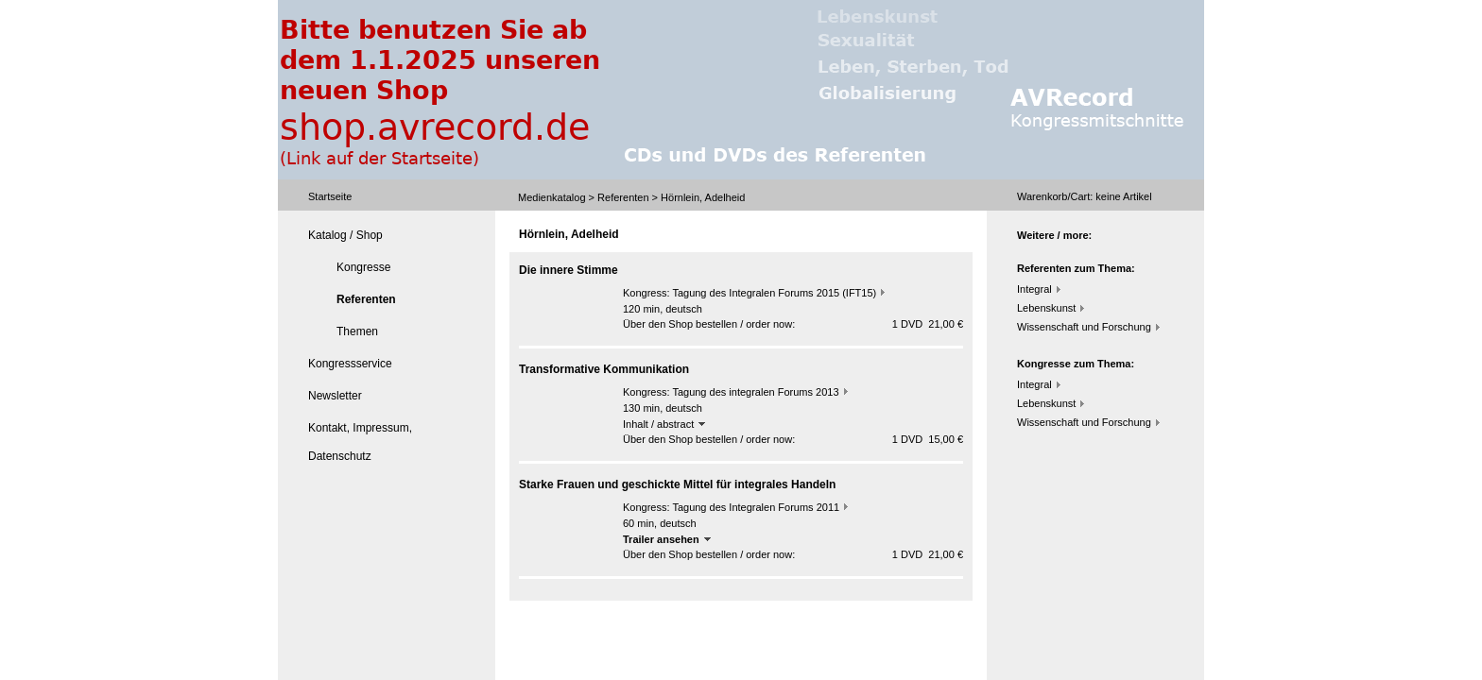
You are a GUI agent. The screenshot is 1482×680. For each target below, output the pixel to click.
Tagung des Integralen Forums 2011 (755, 507)
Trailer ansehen (667, 539)
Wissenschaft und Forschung (1084, 326)
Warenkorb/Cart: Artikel (1084, 196)
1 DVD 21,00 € (927, 324)
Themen (357, 331)
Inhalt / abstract (664, 424)
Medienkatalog (552, 197)
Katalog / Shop (345, 235)
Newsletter (335, 395)
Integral (1034, 289)
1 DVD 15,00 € (927, 439)
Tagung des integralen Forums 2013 (755, 392)
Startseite (330, 196)
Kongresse (363, 267)
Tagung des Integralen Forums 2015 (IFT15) (774, 292)
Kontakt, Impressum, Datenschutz (360, 442)
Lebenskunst (1046, 308)
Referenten (622, 197)
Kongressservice (350, 363)
